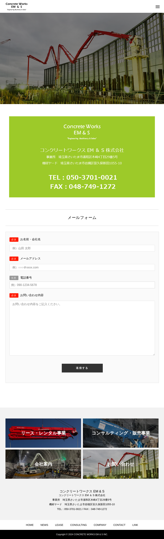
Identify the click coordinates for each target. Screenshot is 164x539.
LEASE (59, 524)
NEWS (44, 524)
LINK (135, 524)
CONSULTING (78, 524)
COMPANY (100, 524)
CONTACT (119, 524)
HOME (30, 524)
